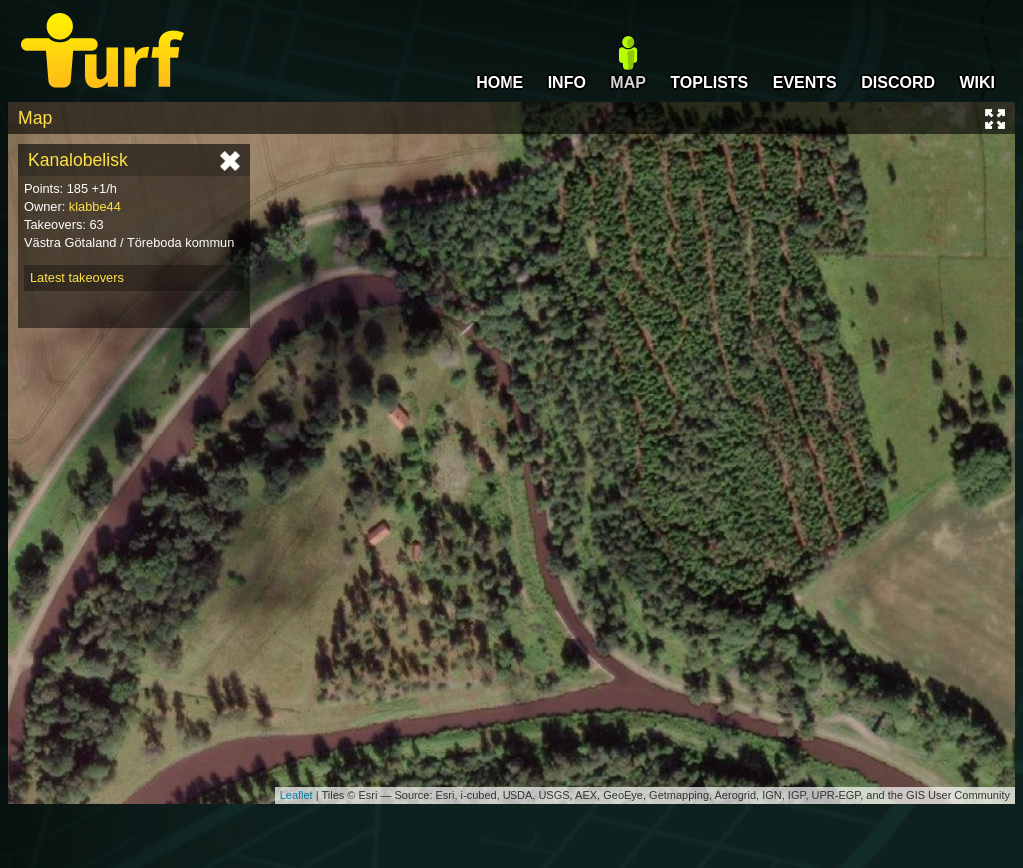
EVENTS (805, 82)
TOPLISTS (709, 82)
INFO (567, 82)
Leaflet (296, 795)
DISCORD (898, 82)
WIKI (977, 82)
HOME (499, 82)
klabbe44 (95, 206)
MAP (628, 82)
